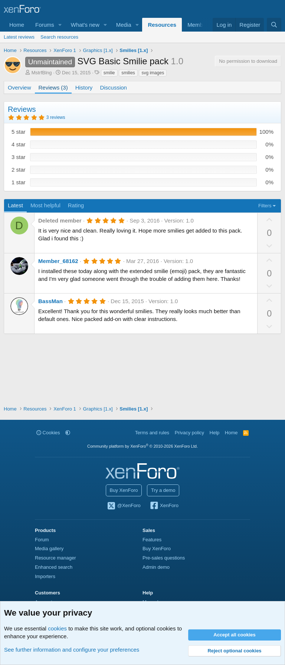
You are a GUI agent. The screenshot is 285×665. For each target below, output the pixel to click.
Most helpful (45, 205)
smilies (128, 72)
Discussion (113, 87)
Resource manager (55, 558)
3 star (19, 157)
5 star (19, 132)
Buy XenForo (124, 490)
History (84, 87)
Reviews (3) (53, 87)
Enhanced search (53, 567)
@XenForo (124, 506)
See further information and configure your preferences (71, 649)
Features (151, 539)
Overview (19, 87)
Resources (162, 25)
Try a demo (163, 490)
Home (16, 25)
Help (215, 432)
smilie (109, 72)
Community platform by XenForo (142, 446)
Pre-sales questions (163, 558)
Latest (15, 205)
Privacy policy (189, 432)
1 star (19, 182)
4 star (19, 144)
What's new (85, 25)
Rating (76, 205)
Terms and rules (152, 432)
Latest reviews (19, 37)
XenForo (163, 506)
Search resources (59, 37)
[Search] (274, 25)
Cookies (48, 432)
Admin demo (156, 567)
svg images (152, 72)
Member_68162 (58, 261)
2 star (19, 169)
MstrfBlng (42, 72)
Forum (42, 539)
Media (123, 25)
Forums (44, 25)
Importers (45, 576)
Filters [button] (264, 205)
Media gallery (49, 548)
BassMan (50, 301)
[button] (60, 25)
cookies (57, 628)
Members (199, 25)
